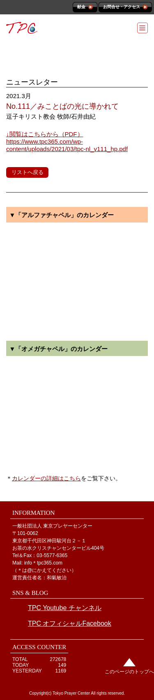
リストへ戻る (27, 172)
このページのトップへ (129, 672)
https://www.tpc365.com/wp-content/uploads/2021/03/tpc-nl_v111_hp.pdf (67, 141)
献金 (81, 7)
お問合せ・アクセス (121, 7)
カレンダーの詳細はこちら (46, 478)
